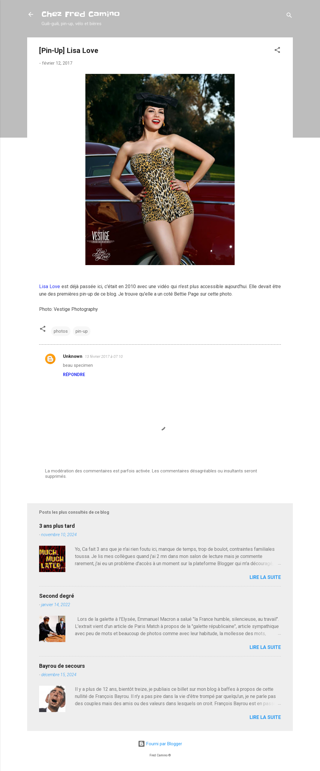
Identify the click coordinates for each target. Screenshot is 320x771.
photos (61, 331)
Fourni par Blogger (160, 743)
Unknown (72, 356)
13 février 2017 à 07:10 (104, 356)
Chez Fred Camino (80, 14)
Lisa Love (49, 286)
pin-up (82, 331)
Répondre (74, 374)
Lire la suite (265, 577)
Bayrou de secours (62, 666)
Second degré (56, 596)
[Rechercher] (289, 16)
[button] (277, 51)
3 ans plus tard (57, 526)
